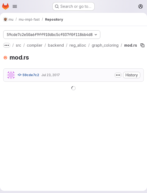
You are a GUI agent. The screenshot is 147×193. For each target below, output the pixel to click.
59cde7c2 (28, 75)
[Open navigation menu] (14, 6)
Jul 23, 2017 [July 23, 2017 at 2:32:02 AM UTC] (50, 75)
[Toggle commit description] (118, 75)
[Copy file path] (142, 45)
